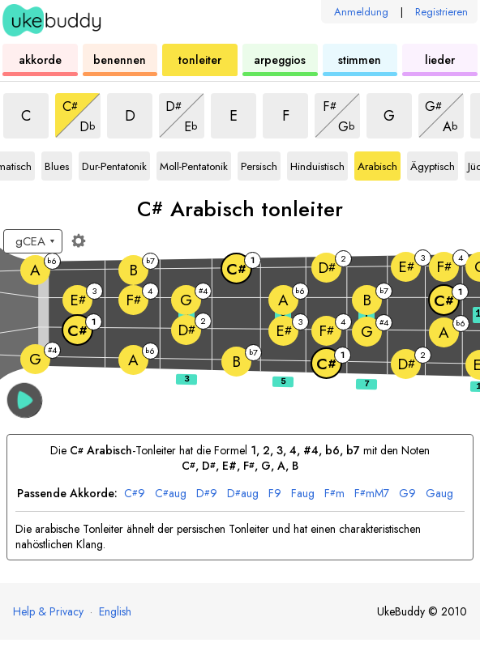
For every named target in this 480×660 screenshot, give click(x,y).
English (115, 611)
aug (170, 493)
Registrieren (441, 11)
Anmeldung (361, 11)
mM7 (371, 493)
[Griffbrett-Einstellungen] (78, 240)
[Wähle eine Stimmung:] (32, 241)
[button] (24, 400)
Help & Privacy (48, 611)
